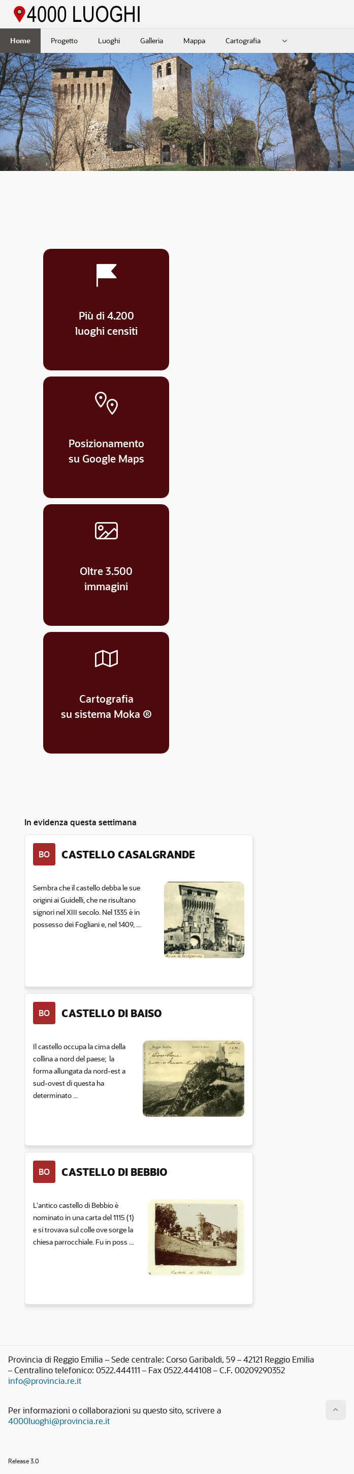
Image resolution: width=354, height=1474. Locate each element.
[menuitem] (285, 40)
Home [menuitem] (20, 40)
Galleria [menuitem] (151, 40)
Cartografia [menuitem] (243, 40)
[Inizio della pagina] (336, 1410)
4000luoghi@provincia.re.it (59, 1420)
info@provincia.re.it (44, 1380)
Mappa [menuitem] (194, 40)
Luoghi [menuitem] (109, 40)
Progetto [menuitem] (64, 40)
